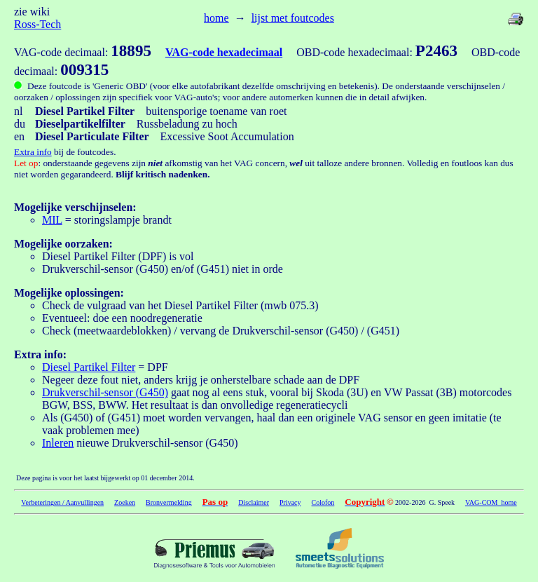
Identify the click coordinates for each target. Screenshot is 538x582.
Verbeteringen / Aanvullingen (62, 502)
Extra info (33, 152)
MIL (52, 220)
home (216, 18)
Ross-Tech (37, 24)
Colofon (323, 502)
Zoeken (124, 502)
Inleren (58, 443)
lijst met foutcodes (292, 18)
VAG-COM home (491, 502)
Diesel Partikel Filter (88, 367)
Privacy (290, 502)
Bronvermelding (169, 502)
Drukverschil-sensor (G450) (105, 392)
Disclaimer (253, 502)
